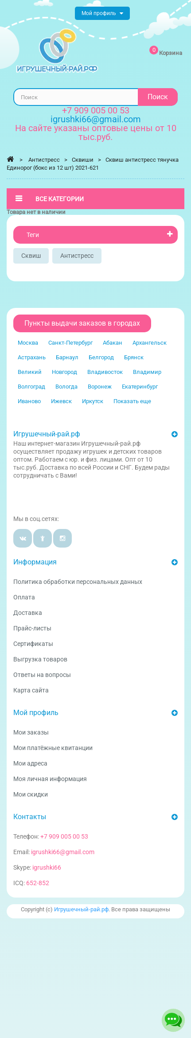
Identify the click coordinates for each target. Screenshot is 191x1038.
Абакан (112, 343)
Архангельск (150, 343)
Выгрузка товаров (40, 659)
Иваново (29, 401)
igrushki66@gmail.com (62, 851)
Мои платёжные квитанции (53, 747)
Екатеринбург (140, 386)
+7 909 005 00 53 (95, 110)
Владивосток (105, 372)
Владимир (147, 372)
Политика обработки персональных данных (77, 581)
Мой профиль (35, 712)
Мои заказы (31, 732)
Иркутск (92, 401)
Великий (30, 372)
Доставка (27, 612)
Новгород (64, 372)
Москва (28, 343)
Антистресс (77, 255)
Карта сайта (31, 690)
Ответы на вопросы (42, 674)
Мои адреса (30, 763)
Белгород (101, 357)
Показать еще (132, 401)
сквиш (31, 255)
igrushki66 (46, 867)
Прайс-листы (32, 628)
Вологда (66, 386)
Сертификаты (33, 643)
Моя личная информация (50, 778)
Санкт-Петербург (70, 343)
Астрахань (32, 357)
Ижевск (61, 401)
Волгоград (31, 386)
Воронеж (100, 386)
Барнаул (67, 357)
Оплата (24, 597)
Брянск (134, 357)
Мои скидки (30, 794)
